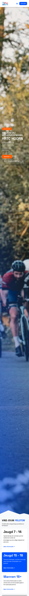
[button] (17, 3)
